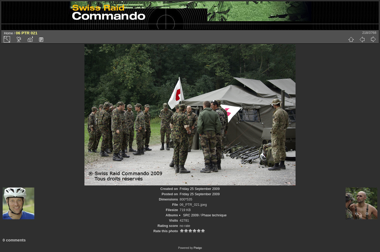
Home (8, 33)
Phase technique (213, 215)
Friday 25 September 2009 (200, 189)
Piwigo (198, 247)
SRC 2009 (191, 215)
